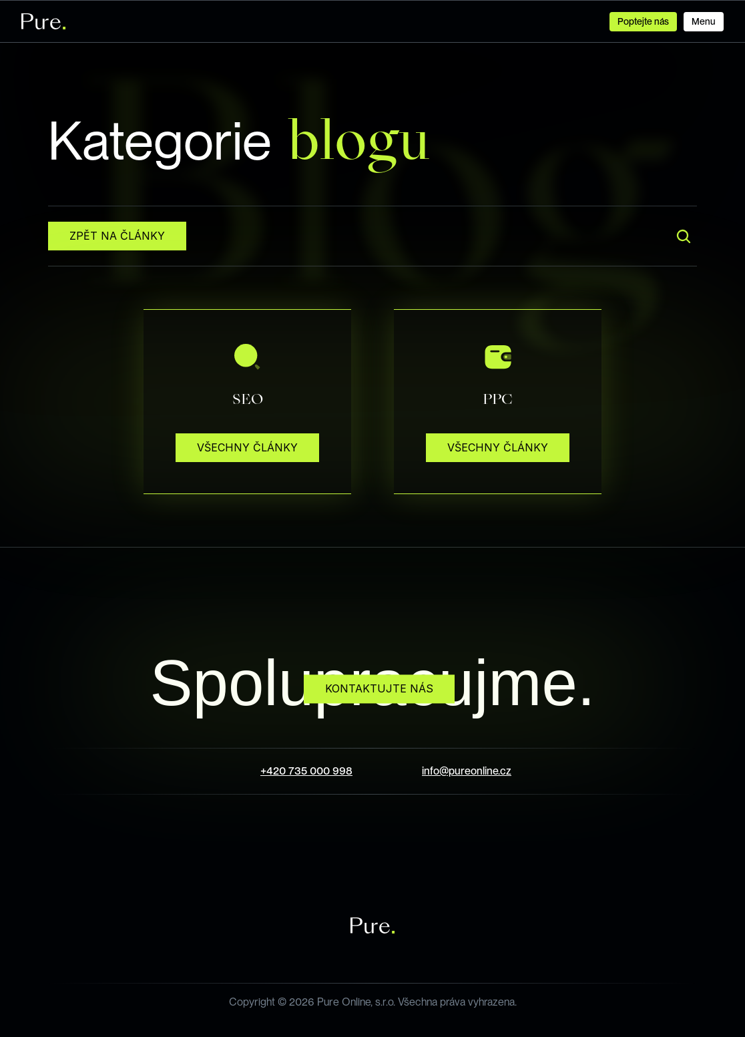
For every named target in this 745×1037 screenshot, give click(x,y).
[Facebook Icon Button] (324, 856)
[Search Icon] (683, 236)
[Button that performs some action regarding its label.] (117, 236)
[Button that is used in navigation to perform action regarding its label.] (704, 21)
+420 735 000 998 (306, 771)
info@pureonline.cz (466, 771)
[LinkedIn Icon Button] (420, 856)
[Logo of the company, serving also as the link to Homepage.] (43, 21)
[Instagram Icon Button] (372, 856)
